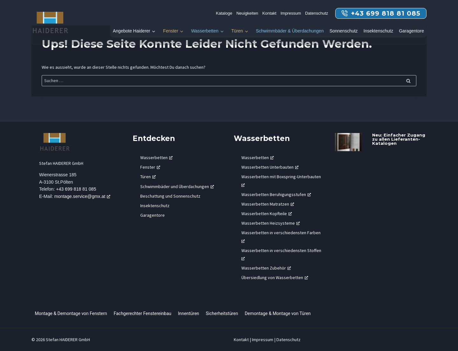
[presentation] (348, 142)
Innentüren (188, 313)
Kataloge (224, 13)
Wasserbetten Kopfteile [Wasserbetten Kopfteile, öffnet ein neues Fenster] (266, 213)
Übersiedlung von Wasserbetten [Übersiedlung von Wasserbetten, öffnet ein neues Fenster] (274, 277)
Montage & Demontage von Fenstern (71, 313)
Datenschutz (316, 13)
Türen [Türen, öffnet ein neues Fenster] (148, 176)
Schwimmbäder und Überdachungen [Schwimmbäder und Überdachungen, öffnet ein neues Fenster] (177, 186)
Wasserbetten (205, 30)
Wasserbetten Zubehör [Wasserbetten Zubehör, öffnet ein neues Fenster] (266, 268)
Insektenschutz (378, 30)
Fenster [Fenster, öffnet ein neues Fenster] (150, 167)
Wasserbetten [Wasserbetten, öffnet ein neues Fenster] (156, 157)
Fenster (170, 30)
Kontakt (269, 13)
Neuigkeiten (247, 13)
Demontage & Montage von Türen (277, 313)
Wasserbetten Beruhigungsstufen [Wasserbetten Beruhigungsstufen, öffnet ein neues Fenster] (276, 194)
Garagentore (411, 30)
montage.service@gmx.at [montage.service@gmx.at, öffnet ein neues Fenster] (83, 197)
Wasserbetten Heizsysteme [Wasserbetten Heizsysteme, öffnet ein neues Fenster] (270, 223)
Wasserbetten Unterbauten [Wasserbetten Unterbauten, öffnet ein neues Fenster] (270, 167)
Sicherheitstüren (222, 313)
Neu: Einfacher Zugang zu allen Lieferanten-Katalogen (398, 139)
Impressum (291, 13)
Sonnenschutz (344, 30)
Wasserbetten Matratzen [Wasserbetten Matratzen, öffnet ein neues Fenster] (267, 204)
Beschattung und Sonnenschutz (170, 196)
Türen (237, 30)
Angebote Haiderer (131, 30)
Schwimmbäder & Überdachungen (289, 30)
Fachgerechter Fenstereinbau (142, 313)
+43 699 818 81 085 (76, 189)
